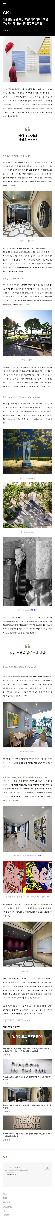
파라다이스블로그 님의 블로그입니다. (16, 1170)
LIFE (5, 1211)
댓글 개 (5, 1157)
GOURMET (8, 1206)
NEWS (6, 1215)
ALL (5, 1194)
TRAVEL (7, 1202)
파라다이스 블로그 (12, 1167)
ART (7, 12)
